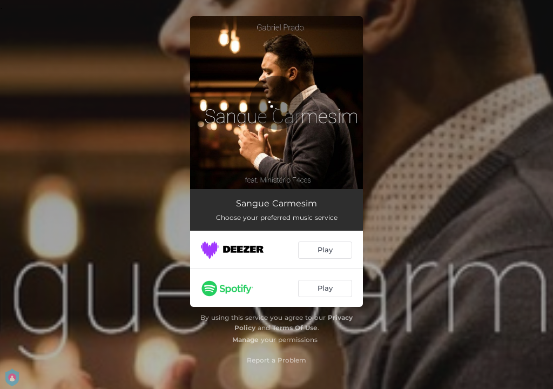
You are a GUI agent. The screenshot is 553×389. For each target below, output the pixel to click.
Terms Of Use (295, 328)
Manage (245, 340)
